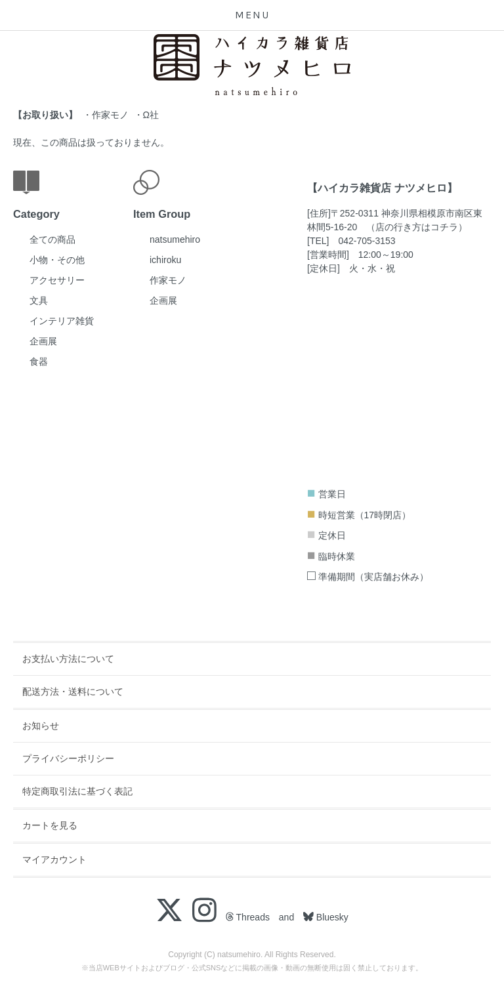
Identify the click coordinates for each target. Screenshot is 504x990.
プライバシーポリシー (68, 758)
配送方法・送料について (72, 691)
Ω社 (151, 115)
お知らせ (40, 725)
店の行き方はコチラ (416, 227)
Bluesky (331, 917)
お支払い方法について (68, 658)
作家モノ (110, 115)
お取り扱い (45, 115)
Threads (248, 917)
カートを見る (49, 825)
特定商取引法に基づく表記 (77, 791)
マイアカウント (54, 859)
